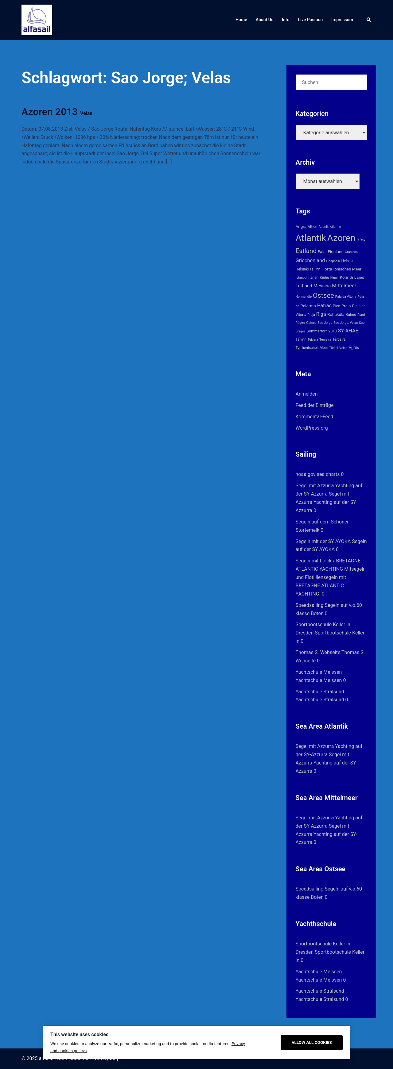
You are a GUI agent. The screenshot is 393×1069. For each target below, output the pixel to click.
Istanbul (301, 278)
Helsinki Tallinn (308, 269)
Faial (322, 251)
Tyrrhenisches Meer (312, 348)
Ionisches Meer (347, 268)
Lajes (359, 277)
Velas (343, 348)
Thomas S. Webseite (318, 652)
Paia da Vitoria (345, 297)
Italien (313, 277)
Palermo (308, 305)
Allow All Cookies (311, 1042)
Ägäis (353, 347)
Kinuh (334, 278)
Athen (312, 226)
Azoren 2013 (56, 111)
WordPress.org (312, 428)
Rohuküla (335, 314)
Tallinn (301, 339)
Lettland (304, 286)
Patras (324, 305)
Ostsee (323, 295)
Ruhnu (351, 314)
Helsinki (347, 261)
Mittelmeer (344, 286)
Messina (322, 286)
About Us (264, 19)
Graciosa (351, 252)
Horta (326, 268)
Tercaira (325, 340)
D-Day (361, 240)
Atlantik (311, 238)
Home (241, 19)
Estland (306, 251)
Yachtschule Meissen (319, 672)
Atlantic (335, 227)
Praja (311, 315)
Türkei (333, 348)
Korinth (346, 277)
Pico (336, 306)
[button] (369, 19)
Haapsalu (333, 261)
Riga (321, 314)
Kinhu (324, 277)
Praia (346, 305)
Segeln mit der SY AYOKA (323, 541)
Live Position (310, 19)
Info (286, 19)
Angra (301, 226)
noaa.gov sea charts (318, 474)
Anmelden (307, 394)
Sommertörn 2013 (322, 331)
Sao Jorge (324, 323)
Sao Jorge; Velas (345, 323)
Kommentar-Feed (314, 417)
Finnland (336, 251)
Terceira (338, 339)
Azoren (341, 238)
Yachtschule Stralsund (320, 692)
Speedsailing (310, 605)
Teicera (313, 340)
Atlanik (323, 227)
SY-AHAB (348, 331)
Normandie (304, 297)
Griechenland (310, 260)
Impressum (342, 19)
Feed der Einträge (315, 405)
